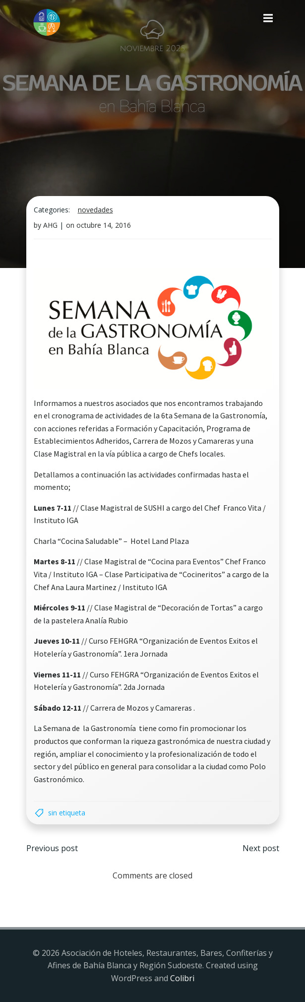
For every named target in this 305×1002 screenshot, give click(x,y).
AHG (50, 225)
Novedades (95, 209)
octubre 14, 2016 (103, 225)
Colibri (182, 978)
